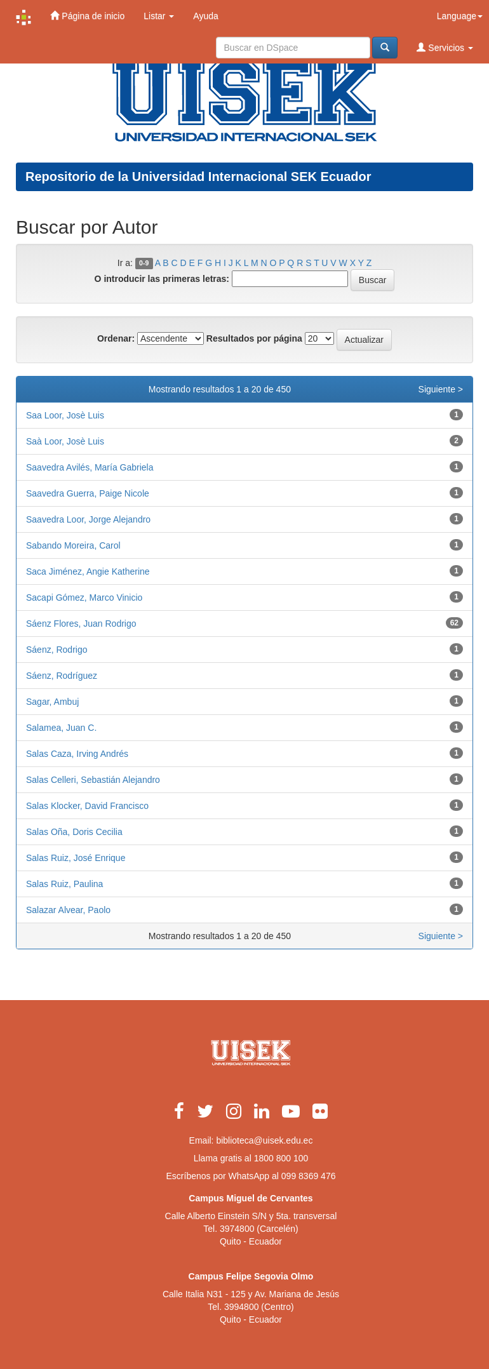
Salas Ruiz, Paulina (64, 884)
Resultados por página (254, 338)
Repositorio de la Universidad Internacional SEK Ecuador (198, 177)
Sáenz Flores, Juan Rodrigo (81, 623)
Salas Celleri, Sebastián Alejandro (93, 780)
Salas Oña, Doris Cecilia (74, 832)
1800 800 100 (281, 1158)
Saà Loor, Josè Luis (65, 441)
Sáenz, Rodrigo (57, 649)
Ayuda (205, 16)
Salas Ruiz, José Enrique (75, 858)
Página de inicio (87, 15)
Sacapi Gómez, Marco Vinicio (84, 597)
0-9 (144, 263)
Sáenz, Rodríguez (61, 676)
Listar (159, 16)
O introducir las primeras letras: (162, 279)
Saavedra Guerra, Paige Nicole (87, 493)
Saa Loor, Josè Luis (65, 415)
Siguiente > (441, 389)
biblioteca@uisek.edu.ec (264, 1140)
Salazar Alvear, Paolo (68, 910)
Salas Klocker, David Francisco (87, 806)
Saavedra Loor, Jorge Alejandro (88, 519)
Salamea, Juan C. (61, 728)
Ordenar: (116, 338)
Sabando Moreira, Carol (73, 545)
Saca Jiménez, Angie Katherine (88, 571)
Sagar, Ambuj (52, 702)
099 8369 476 (308, 1176)
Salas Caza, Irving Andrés (77, 754)
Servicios (445, 47)
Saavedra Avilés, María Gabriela (90, 467)
